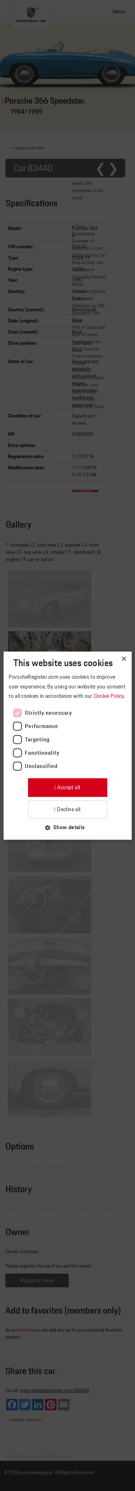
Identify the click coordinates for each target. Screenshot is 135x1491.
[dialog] (67, 745)
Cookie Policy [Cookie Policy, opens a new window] (110, 696)
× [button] (123, 659)
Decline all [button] (68, 809)
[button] (67, 827)
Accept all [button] (68, 787)
